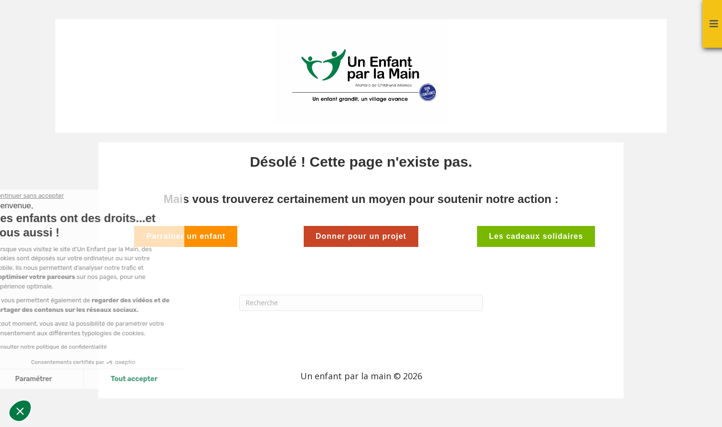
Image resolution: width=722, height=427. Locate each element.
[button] (20, 410)
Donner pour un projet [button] (361, 236)
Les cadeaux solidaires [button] (536, 236)
